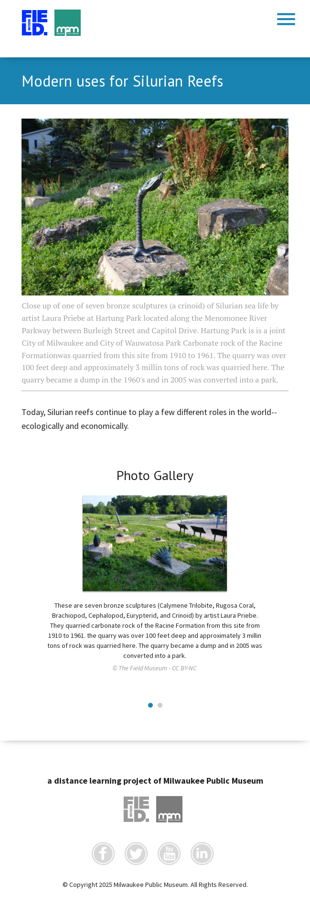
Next (276, 540)
